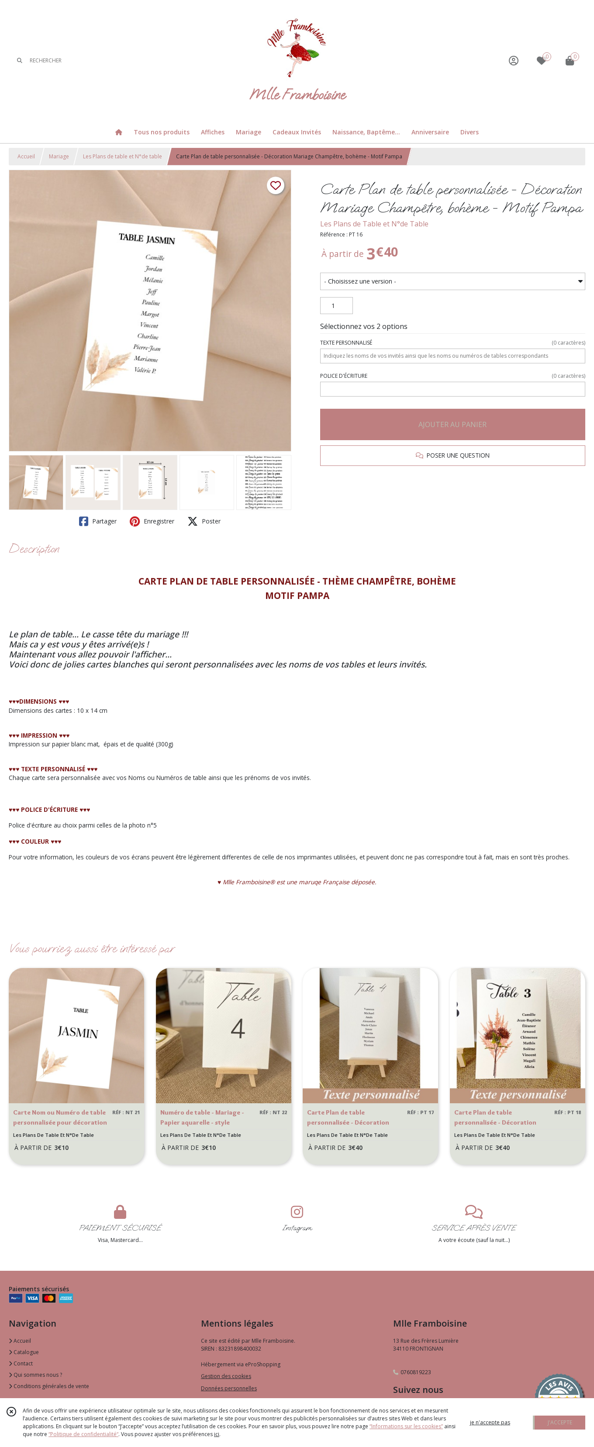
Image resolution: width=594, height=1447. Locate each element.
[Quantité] (336, 306)
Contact (21, 1363)
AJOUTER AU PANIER (452, 424)
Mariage (59, 156)
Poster (204, 521)
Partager (98, 521)
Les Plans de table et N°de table (122, 156)
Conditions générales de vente (49, 1386)
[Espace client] (513, 60)
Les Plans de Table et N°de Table (374, 224)
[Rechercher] (19, 60)
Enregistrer (152, 521)
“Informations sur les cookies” (406, 1426)
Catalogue (24, 1352)
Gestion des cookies (226, 1376)
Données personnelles (229, 1388)
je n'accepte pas (490, 1422)
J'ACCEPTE (560, 1422)
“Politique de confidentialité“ (83, 1434)
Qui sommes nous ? (35, 1375)
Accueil (26, 156)
